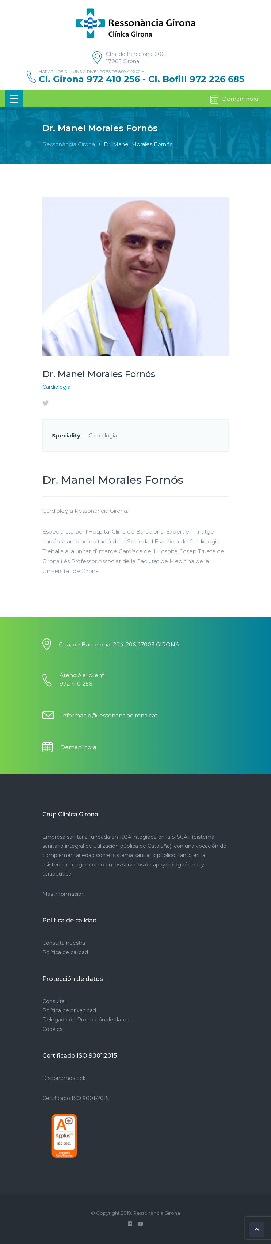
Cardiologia (56, 387)
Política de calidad (65, 952)
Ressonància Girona (68, 144)
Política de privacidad (69, 1010)
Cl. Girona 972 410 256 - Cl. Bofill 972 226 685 (141, 79)
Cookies (52, 1029)
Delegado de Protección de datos (85, 1019)
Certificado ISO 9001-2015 (75, 1098)
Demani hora (234, 100)
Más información (63, 894)
